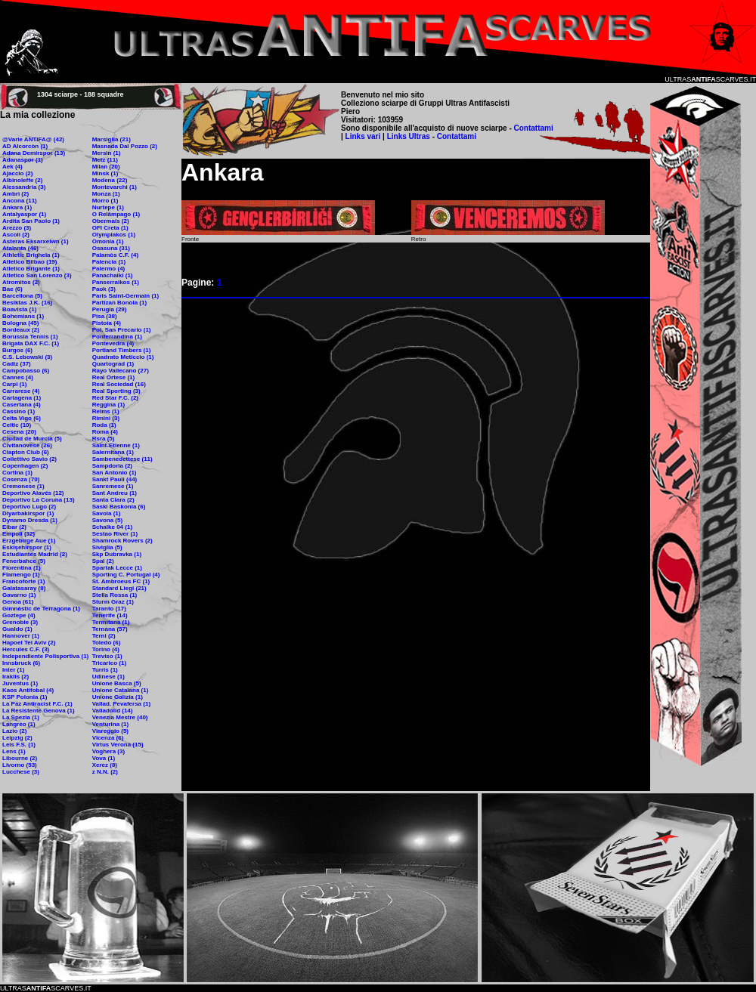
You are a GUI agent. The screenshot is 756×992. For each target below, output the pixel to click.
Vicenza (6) (108, 737)
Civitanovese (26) (27, 445)
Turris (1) (105, 669)
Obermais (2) (110, 221)
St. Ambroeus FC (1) (121, 581)
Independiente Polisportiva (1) (45, 656)
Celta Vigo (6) (21, 418)
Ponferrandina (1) (117, 336)
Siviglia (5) (107, 547)
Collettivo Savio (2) (29, 459)
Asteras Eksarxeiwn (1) (35, 241)
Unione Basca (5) (116, 683)
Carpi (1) (14, 384)
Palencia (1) (108, 261)
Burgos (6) (17, 350)
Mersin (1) (106, 153)
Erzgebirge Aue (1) (28, 540)
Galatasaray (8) (23, 588)
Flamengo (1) (21, 574)
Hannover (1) (20, 635)
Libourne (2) (19, 758)
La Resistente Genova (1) (38, 710)
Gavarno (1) (19, 595)
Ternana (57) (110, 629)
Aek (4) (12, 166)
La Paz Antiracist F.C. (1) (37, 703)
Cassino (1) (18, 411)
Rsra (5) (103, 438)
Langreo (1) (19, 724)
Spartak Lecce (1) (117, 567)
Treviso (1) (107, 656)
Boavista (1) (19, 309)
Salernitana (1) (113, 452)
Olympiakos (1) (113, 234)
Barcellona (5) (22, 295)
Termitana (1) (111, 622)
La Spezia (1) (20, 717)
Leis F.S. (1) (19, 744)
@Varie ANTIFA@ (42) (33, 139)
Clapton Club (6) (25, 452)
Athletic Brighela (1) (31, 255)
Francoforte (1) (23, 581)
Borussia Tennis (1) (30, 336)
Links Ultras (407, 136)
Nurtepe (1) (108, 207)
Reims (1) (105, 411)
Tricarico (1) (109, 663)
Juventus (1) (20, 683)
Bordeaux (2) (20, 329)
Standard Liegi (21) (119, 588)
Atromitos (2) (21, 282)
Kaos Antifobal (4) (28, 690)
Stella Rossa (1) (115, 595)
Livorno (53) (19, 765)
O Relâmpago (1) (116, 214)
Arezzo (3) (16, 227)
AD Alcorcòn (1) (25, 146)
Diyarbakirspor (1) (28, 513)
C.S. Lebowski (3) (27, 357)
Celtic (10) (16, 425)
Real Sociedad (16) (119, 384)
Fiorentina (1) (21, 567)
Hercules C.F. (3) (25, 649)
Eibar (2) (14, 527)
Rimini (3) (105, 418)
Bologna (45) (20, 323)
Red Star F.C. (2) (115, 397)
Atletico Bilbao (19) (29, 261)
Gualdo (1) (17, 629)
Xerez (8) (104, 765)
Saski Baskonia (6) (119, 506)
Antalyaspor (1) (24, 214)
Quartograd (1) (113, 363)
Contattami (533, 128)
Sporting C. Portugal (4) (126, 574)
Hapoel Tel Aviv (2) (28, 642)
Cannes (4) (17, 377)
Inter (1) (13, 669)
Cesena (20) (19, 431)
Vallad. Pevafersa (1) (121, 703)
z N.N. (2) (105, 771)
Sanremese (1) (113, 486)
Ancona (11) (19, 200)
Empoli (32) (18, 533)
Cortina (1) (17, 472)
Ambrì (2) (15, 193)
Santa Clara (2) (113, 499)
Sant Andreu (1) (114, 493)
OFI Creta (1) (110, 227)
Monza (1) (106, 193)
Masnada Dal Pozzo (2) (124, 146)
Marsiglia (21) (111, 139)
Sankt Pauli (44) (115, 479)
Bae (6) (12, 289)
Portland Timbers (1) (121, 350)
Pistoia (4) (106, 323)
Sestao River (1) (115, 533)
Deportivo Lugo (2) (29, 506)
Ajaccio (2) (17, 173)
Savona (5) (107, 520)
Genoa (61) (17, 601)
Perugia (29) (109, 309)
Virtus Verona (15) (118, 744)
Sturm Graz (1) (113, 601)
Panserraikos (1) (115, 282)
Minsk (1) (105, 173)
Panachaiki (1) (112, 275)
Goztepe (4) (19, 615)
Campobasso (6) (25, 370)
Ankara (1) (17, 207)
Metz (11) (105, 159)
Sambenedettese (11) (122, 459)
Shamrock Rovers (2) (122, 540)
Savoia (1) (106, 513)
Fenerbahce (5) (23, 561)
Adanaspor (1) (22, 159)
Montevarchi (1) (114, 187)
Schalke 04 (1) (112, 527)
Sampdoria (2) (112, 465)
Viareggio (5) (110, 731)
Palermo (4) (108, 268)
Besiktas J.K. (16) (27, 302)
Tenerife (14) (110, 615)
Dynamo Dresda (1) (29, 520)
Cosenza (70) (20, 479)
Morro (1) (105, 200)
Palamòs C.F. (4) (115, 255)
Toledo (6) (106, 642)
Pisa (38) (104, 316)
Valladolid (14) (112, 710)
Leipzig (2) (17, 737)
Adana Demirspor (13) (33, 153)
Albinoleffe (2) (22, 180)
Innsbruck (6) (21, 663)
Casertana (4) (21, 404)
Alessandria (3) (23, 187)
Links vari (364, 136)
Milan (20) (106, 166)
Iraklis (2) (15, 676)
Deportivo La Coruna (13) (38, 499)
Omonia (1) (108, 241)
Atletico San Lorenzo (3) (37, 275)
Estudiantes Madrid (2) (34, 554)
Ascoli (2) (15, 234)
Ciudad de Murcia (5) (32, 438)
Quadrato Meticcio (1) (123, 357)
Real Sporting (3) (116, 391)
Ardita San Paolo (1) (31, 221)
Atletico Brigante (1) (31, 268)
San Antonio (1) (114, 472)
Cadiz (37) (16, 363)
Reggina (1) (108, 404)
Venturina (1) (110, 724)
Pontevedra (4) (113, 343)
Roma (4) (105, 431)
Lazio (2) (14, 731)
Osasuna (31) (111, 248)
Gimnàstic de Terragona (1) (41, 608)
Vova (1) (104, 758)
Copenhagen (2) (25, 465)
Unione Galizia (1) (117, 697)
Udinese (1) (108, 676)
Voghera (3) (108, 751)
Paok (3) (104, 289)
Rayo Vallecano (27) (120, 370)
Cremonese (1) (23, 486)
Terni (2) (104, 635)
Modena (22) (110, 180)
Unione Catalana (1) (120, 690)
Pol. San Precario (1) (121, 329)
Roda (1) (104, 425)
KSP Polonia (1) (24, 697)
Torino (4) (105, 649)
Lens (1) (14, 751)
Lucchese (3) (20, 771)
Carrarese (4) (20, 391)
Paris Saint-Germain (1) (125, 295)
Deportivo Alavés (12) (33, 493)
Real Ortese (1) (113, 377)
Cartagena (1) (21, 397)
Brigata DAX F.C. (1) (30, 343)
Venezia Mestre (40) (120, 717)
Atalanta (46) (20, 248)
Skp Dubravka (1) (116, 554)
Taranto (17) (109, 608)
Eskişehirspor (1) (26, 547)
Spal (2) (103, 561)
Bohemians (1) (23, 316)
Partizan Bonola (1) (119, 302)
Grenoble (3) (20, 622)
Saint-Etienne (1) (116, 445)
